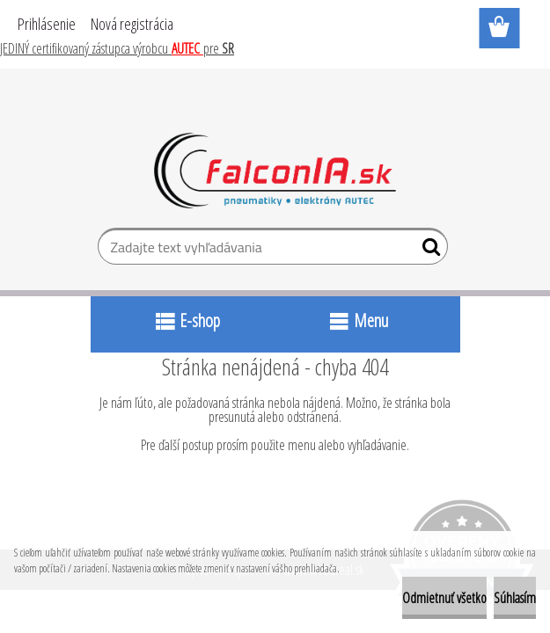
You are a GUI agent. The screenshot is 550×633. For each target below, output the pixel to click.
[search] (427, 250)
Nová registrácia (132, 23)
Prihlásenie (47, 23)
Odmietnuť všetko (444, 598)
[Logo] (275, 171)
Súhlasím (515, 598)
